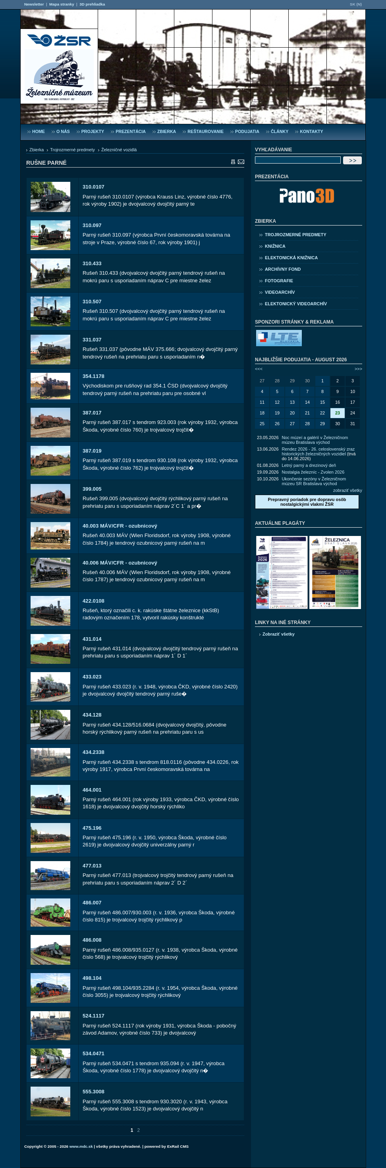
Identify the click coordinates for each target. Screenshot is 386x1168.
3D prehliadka (92, 4)
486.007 (92, 903)
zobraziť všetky (347, 490)
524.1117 (93, 1016)
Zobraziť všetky (278, 634)
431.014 (92, 639)
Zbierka (36, 149)
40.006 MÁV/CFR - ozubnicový (120, 563)
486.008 (92, 940)
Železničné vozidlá (119, 149)
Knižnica (275, 246)
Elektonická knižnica (291, 257)
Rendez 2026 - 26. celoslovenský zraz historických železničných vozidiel (318, 451)
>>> (358, 368)
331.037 (92, 340)
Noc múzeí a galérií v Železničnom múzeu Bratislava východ (315, 440)
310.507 (92, 302)
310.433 (92, 263)
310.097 (92, 225)
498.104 (92, 978)
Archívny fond (283, 269)
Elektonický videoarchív (296, 303)
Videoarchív (280, 292)
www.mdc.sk (81, 1146)
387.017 (92, 413)
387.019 (92, 451)
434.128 (92, 715)
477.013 (92, 866)
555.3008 (93, 1092)
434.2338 (93, 752)
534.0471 (93, 1053)
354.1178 (93, 376)
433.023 (92, 677)
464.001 (92, 790)
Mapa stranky (61, 4)
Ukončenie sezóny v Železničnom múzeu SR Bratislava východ (314, 481)
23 (337, 413)
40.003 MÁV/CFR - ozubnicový (120, 526)
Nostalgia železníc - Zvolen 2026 (313, 472)
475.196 (92, 828)
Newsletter (34, 4)
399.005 (92, 489)
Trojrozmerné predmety (72, 149)
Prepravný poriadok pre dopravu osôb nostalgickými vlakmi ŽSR (307, 502)
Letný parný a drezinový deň (309, 465)
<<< (258, 368)
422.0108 (93, 601)
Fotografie (279, 280)
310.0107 (93, 187)
